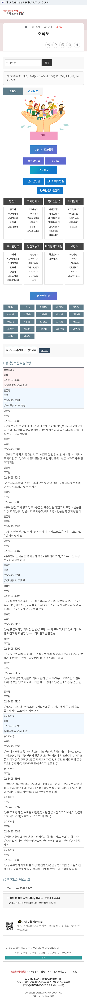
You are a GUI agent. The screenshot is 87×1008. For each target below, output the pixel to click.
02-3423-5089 (12, 860)
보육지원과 (54, 226)
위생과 (74, 258)
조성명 (48, 149)
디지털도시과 (74, 209)
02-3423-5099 (12, 648)
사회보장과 (54, 213)
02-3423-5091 (12, 575)
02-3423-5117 (12, 673)
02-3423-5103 (12, 778)
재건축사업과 (13, 258)
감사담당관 (34, 181)
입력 (43, 957)
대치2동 (59, 314)
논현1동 (27, 307)
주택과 (13, 254)
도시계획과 (13, 263)
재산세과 (33, 226)
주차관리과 (33, 263)
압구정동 (60, 307)
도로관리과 (33, 276)
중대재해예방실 (55, 181)
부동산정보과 (13, 280)
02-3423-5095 (12, 726)
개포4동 (43, 328)
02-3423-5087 (12, 551)
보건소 (74, 246)
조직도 (12, 91)
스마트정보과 (74, 213)
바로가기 (44, 350)
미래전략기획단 (53, 246)
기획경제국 (33, 201)
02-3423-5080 (12, 380)
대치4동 (76, 314)
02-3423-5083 (12, 421)
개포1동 (76, 321)
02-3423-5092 (12, 807)
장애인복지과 (54, 222)
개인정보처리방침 (18, 971)
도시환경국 (13, 246)
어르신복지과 (54, 218)
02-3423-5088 (12, 831)
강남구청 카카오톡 (32, 922)
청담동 (76, 307)
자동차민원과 (33, 267)
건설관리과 (33, 271)
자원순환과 (54, 235)
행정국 (12, 201)
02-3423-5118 (12, 624)
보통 (43, 952)
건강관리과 (74, 267)
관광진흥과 (74, 226)
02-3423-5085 (12, 502)
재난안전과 (33, 254)
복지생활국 (53, 201)
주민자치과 (13, 213)
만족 (34, 952)
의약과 (74, 271)
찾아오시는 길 (60, 971)
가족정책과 (54, 231)
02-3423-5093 (12, 746)
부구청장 (43, 170)
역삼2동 (27, 321)
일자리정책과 (33, 218)
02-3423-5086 (12, 477)
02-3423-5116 (12, 701)
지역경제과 (33, 213)
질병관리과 (74, 263)
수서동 (11, 336)
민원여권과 (13, 226)
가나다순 (33, 91)
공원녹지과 (13, 276)
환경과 (13, 271)
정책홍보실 (34, 161)
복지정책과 (54, 209)
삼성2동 (27, 314)
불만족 (53, 952)
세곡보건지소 (74, 276)
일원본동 (60, 328)
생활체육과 (74, 222)
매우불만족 (66, 952)
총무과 (13, 209)
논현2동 (43, 307)
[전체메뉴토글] (82, 12)
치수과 (33, 280)
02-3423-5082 (12, 526)
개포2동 (10, 328)
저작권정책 (33, 971)
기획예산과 (33, 209)
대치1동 (43, 314)
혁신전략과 (54, 254)
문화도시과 (74, 218)
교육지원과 (13, 218)
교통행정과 (33, 258)
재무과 (13, 222)
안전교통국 (33, 246)
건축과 (13, 267)
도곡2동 (59, 321)
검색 (47, 62)
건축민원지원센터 (50, 190)
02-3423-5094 (12, 595)
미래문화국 (74, 201)
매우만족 (22, 952)
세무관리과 (33, 222)
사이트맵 (73, 971)
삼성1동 (10, 314)
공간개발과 (54, 258)
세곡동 (27, 336)
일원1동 (76, 328)
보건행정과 (74, 254)
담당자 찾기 (46, 971)
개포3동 (27, 328)
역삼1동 (10, 321)
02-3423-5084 (12, 449)
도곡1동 (43, 321)
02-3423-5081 (12, 400)
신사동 (11, 307)
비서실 (55, 161)
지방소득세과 (33, 231)
